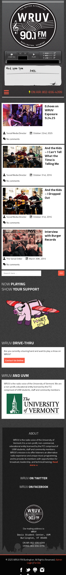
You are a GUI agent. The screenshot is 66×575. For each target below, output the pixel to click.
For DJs (37, 563)
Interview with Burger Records (53, 235)
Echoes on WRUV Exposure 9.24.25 (52, 112)
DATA (49, 53)
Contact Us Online (14, 360)
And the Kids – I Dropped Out (53, 193)
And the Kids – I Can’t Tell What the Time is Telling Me (53, 155)
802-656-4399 (52, 91)
